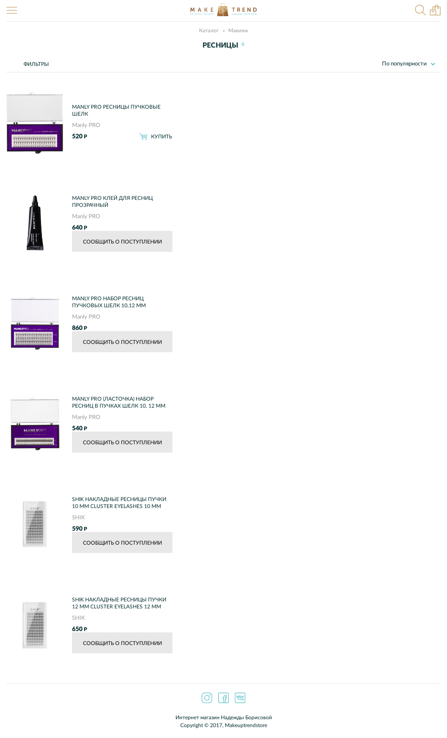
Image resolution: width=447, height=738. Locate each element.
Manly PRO (86, 125)
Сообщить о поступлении (122, 241)
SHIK (78, 518)
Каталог (209, 30)
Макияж (238, 30)
